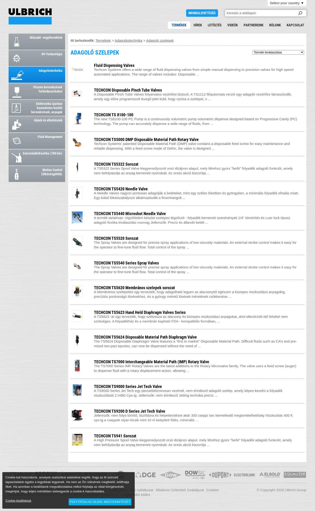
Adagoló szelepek (160, 40)
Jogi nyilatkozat (141, 490)
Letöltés (214, 25)
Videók (232, 25)
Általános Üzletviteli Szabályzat (180, 490)
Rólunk (275, 25)
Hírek (198, 25)
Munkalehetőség (202, 13)
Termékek (178, 25)
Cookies (212, 490)
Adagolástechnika (128, 40)
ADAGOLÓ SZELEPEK (30, 16)
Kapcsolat (295, 25)
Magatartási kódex (136, 495)
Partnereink (253, 25)
